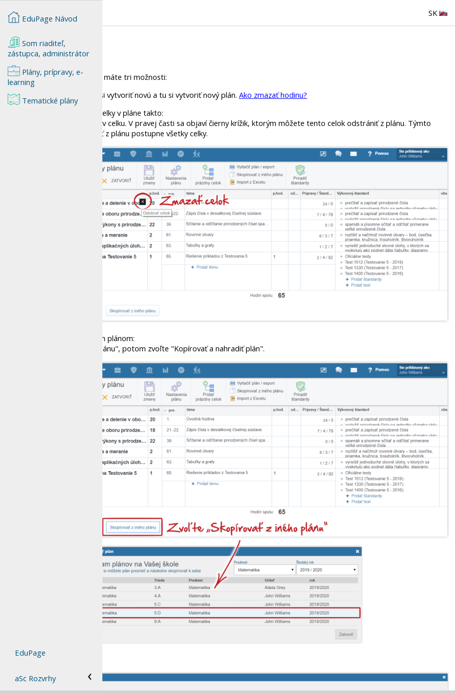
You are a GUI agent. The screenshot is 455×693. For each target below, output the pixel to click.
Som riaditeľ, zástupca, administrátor (49, 47)
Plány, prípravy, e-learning (45, 76)
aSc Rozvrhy (35, 678)
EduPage (30, 652)
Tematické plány (43, 99)
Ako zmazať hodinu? (375, 95)
